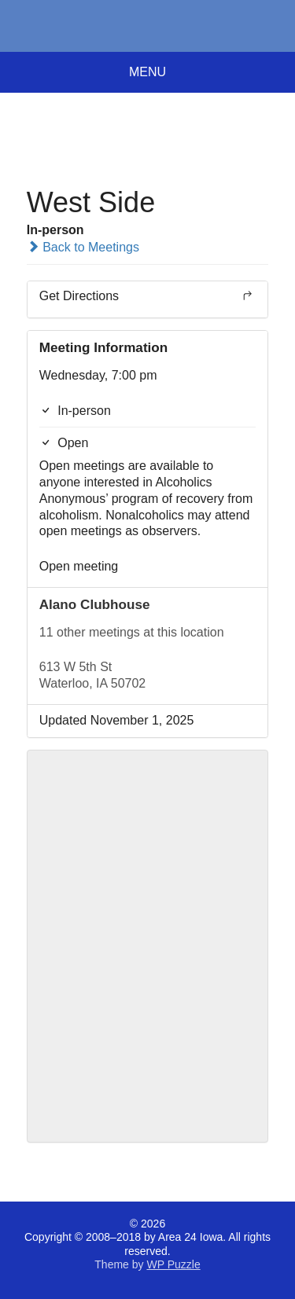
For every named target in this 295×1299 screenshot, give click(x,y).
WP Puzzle (173, 1264)
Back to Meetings (83, 247)
